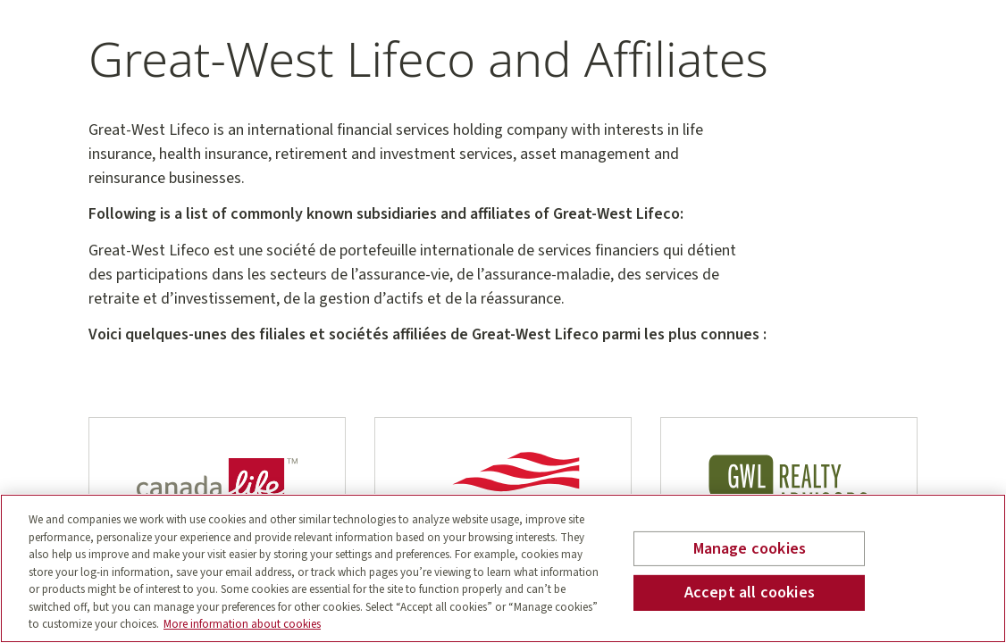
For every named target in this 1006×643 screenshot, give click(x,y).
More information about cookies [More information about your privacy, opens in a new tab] (242, 624)
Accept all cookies (749, 592)
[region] (503, 568)
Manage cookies (750, 549)
